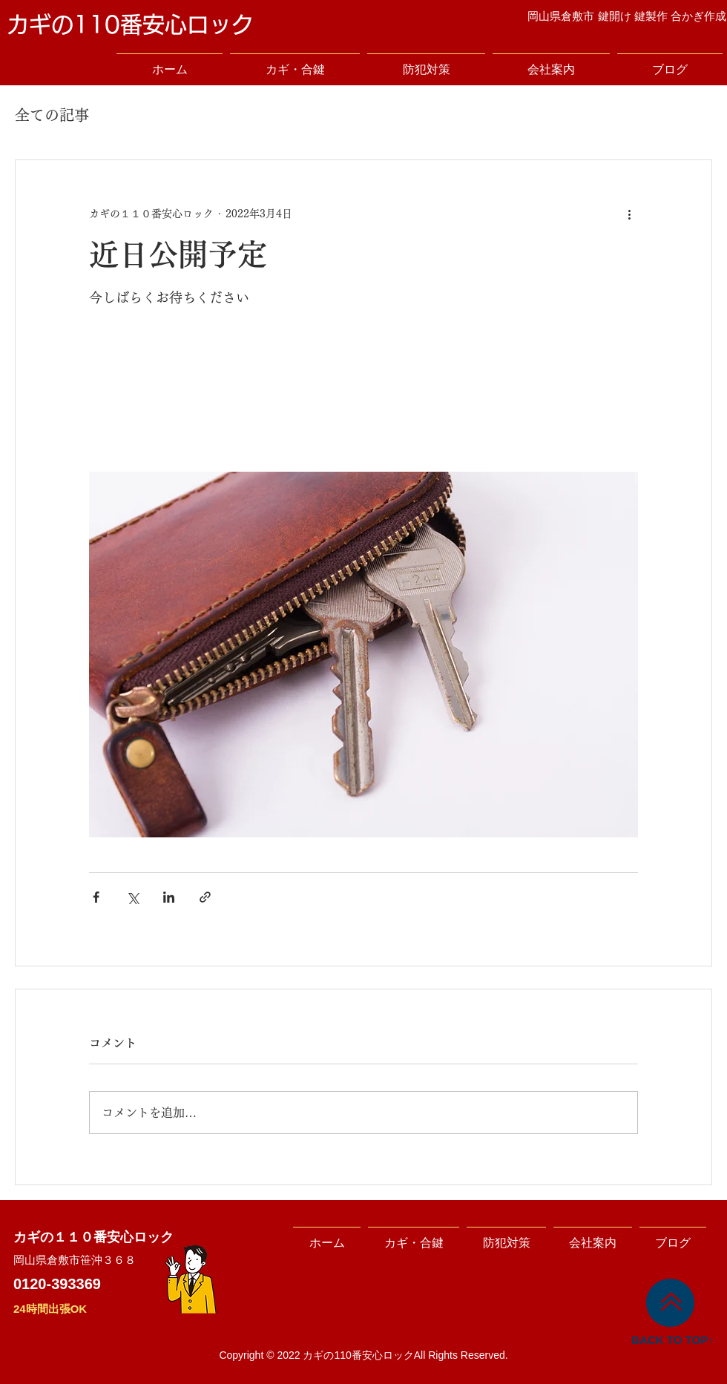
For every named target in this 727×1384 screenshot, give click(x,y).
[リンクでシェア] (205, 897)
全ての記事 (52, 115)
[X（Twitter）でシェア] (132, 897)
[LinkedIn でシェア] (169, 897)
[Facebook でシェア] (96, 897)
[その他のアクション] (629, 214)
